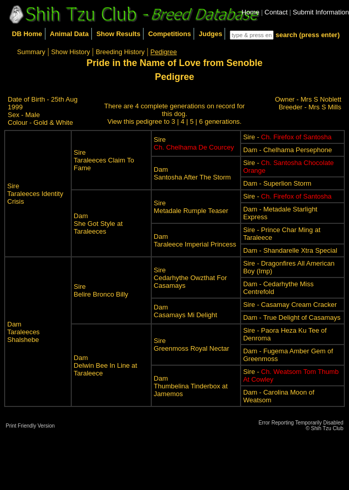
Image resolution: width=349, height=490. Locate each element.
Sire (194, 143)
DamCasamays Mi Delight (185, 311)
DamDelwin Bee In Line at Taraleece (105, 365)
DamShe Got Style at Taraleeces (98, 223)
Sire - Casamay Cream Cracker (290, 304)
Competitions (169, 34)
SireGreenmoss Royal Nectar (191, 344)
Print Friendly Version (30, 426)
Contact (276, 12)
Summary (31, 52)
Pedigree (163, 52)
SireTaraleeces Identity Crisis (35, 193)
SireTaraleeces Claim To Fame (104, 160)
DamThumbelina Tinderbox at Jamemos (191, 386)
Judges (211, 34)
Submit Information (321, 12)
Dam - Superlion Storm (277, 183)
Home (251, 12)
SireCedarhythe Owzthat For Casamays (190, 277)
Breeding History (120, 52)
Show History (70, 52)
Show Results (118, 34)
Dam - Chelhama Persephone (287, 150)
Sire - (287, 137)
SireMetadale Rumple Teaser (191, 207)
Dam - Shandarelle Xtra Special (290, 250)
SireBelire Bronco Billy (101, 290)
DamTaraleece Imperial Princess (195, 240)
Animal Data (69, 34)
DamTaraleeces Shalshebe (23, 332)
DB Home (27, 34)
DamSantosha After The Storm (192, 173)
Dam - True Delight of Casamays (292, 317)
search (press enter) (308, 35)
